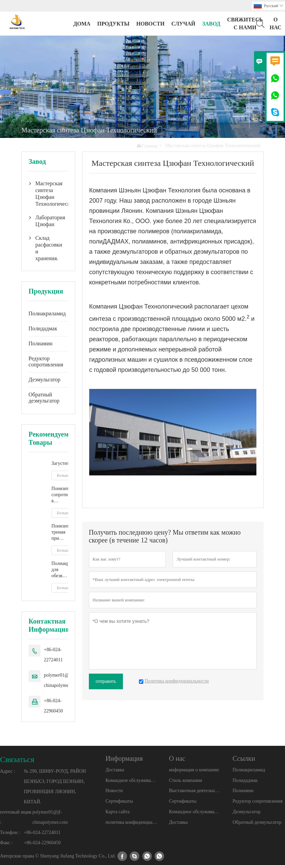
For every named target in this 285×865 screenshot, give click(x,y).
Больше (63, 475)
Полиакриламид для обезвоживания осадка (59, 570)
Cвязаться (17, 759)
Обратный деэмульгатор (44, 398)
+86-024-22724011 (53, 654)
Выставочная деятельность (195, 790)
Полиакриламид (47, 313)
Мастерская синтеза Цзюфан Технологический (48, 193)
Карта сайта (118, 811)
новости (150, 24)
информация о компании (194, 769)
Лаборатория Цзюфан (48, 221)
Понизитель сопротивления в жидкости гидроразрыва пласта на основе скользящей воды (59, 495)
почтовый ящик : (16, 817)
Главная (150, 145)
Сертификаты (119, 801)
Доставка (115, 769)
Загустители (59, 463)
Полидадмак (43, 328)
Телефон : (10, 832)
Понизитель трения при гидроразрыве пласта (59, 532)
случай (183, 24)
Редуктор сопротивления (46, 361)
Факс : (6, 842)
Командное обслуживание (132, 780)
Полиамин (40, 343)
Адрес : (7, 771)
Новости (114, 790)
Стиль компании (185, 780)
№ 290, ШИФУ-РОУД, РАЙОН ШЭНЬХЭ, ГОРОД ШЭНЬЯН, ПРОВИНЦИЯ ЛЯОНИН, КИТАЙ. (55, 786)
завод (211, 24)
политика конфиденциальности (132, 822)
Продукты (113, 24)
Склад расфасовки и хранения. (48, 248)
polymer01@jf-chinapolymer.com (61, 680)
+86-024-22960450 (53, 705)
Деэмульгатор (45, 379)
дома (81, 24)
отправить (106, 681)
